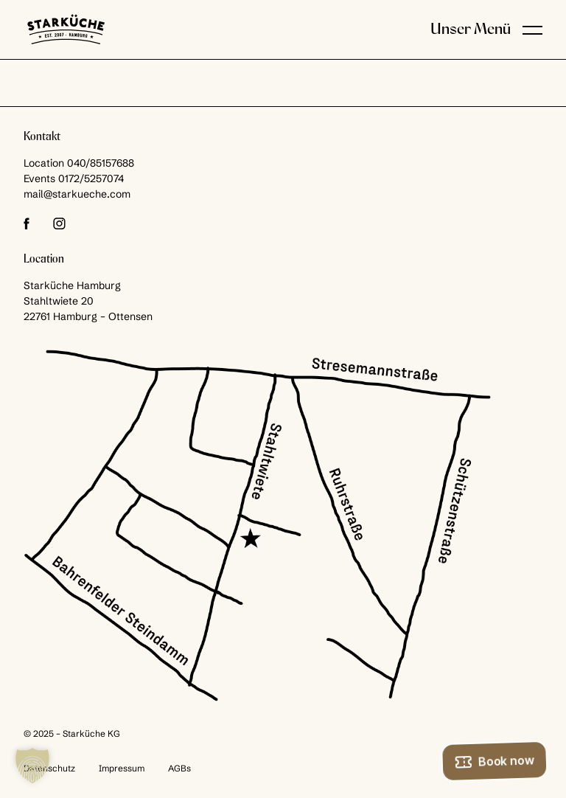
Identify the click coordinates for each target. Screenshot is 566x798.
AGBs (179, 768)
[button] (532, 29)
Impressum (121, 768)
